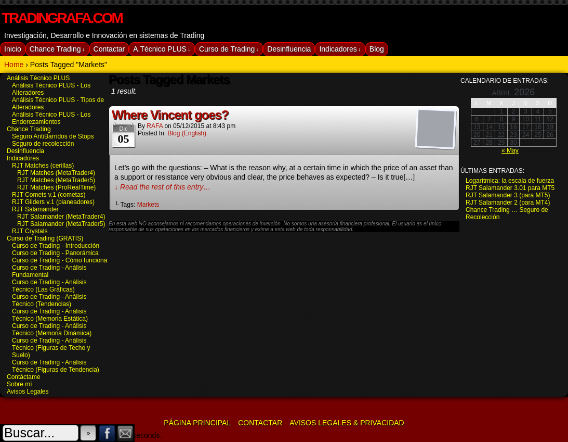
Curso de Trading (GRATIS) (45, 238)
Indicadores (340, 49)
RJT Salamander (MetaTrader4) (61, 216)
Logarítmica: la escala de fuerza (510, 180)
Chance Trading (57, 49)
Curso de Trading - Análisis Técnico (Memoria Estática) (50, 315)
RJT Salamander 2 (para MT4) (508, 202)
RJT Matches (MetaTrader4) (56, 172)
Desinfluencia (289, 49)
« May (510, 150)
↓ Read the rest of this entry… (162, 187)
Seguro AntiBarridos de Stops (53, 136)
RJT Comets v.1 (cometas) (49, 194)
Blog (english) (186, 133)
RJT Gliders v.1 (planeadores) (53, 202)
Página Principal (197, 423)
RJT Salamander (35, 209)
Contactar (109, 49)
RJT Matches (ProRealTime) (56, 187)
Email (125, 433)
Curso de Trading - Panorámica (55, 253)
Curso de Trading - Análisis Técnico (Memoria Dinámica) (51, 329)
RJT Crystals (29, 231)
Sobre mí (19, 384)
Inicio (12, 49)
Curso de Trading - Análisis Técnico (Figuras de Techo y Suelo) (51, 348)
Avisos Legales (28, 391)
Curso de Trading (229, 49)
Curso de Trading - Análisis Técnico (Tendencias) (49, 300)
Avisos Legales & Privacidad (346, 423)
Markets (148, 204)
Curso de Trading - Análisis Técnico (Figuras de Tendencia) (55, 366)
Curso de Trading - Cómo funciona (59, 260)
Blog (376, 49)
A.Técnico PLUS (161, 49)
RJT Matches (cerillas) (43, 165)
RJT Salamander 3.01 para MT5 (510, 188)
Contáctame (24, 377)
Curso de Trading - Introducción (55, 245)
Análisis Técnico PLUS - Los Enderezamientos (51, 118)
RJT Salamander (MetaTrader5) (61, 224)
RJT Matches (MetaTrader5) (56, 180)
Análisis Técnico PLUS (38, 78)
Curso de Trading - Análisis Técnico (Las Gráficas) (49, 286)
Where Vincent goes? (170, 115)
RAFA (155, 126)
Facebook (107, 433)
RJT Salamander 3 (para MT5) (508, 195)
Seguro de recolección (43, 143)
